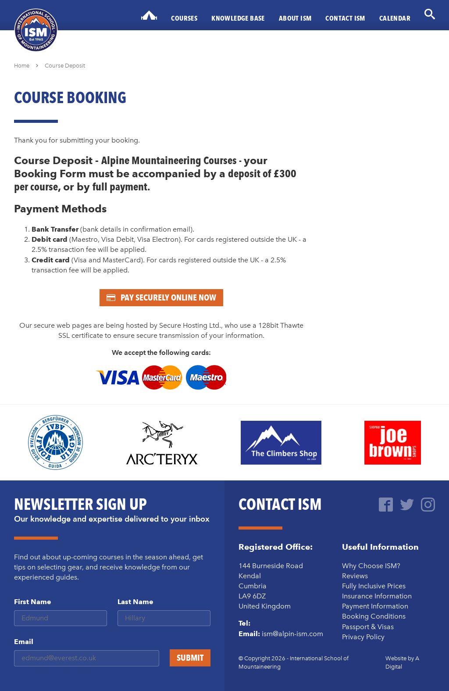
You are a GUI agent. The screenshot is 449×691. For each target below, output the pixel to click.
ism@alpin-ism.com (292, 634)
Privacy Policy (363, 637)
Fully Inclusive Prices (374, 586)
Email (23, 641)
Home (21, 65)
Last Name (135, 602)
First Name (32, 602)
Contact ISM (345, 18)
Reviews (355, 576)
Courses (184, 18)
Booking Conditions (374, 616)
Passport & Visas (368, 627)
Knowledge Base (238, 18)
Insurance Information (377, 596)
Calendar (394, 18)
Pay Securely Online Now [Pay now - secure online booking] (161, 297)
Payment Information (375, 606)
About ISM (295, 18)
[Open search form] (429, 14)
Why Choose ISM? (371, 566)
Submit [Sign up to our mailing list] (190, 657)
